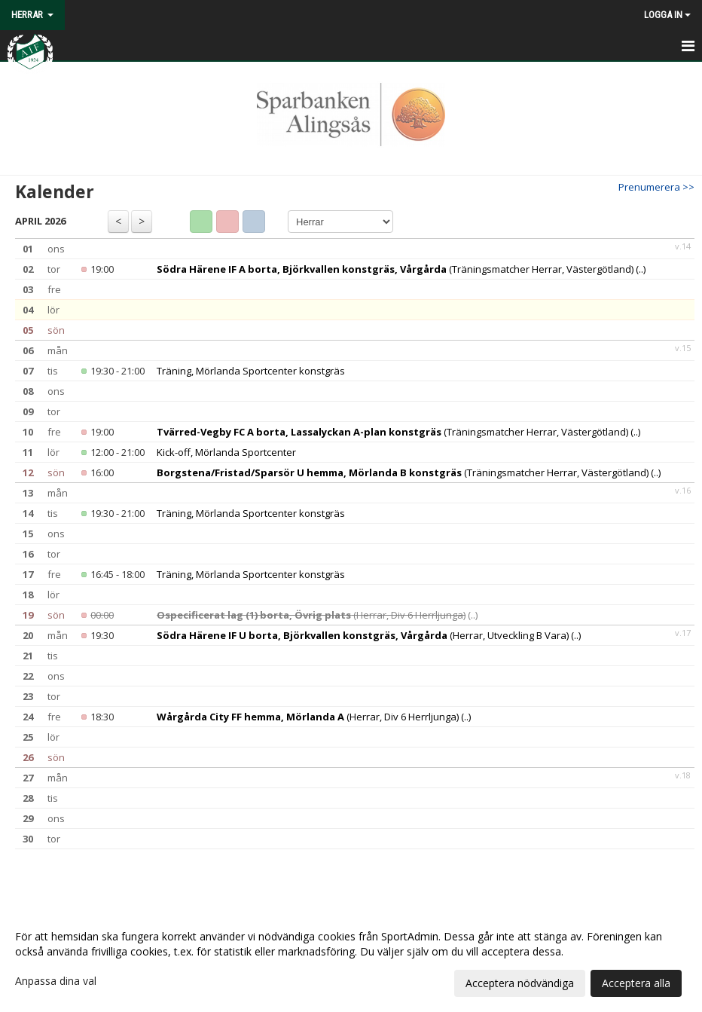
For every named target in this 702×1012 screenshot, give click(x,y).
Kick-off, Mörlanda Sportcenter (226, 452)
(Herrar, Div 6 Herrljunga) (311, 615)
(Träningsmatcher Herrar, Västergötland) (395, 269)
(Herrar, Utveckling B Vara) (363, 635)
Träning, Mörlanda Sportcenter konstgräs (251, 371)
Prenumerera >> (656, 187)
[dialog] (351, 959)
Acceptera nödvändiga (519, 983)
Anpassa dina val (55, 981)
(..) (641, 269)
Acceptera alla (636, 983)
